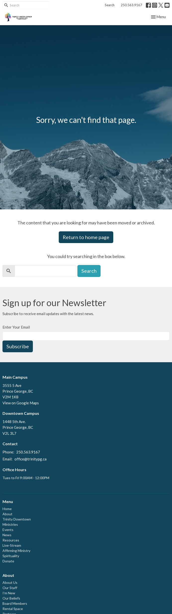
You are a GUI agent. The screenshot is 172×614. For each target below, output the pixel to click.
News (6, 535)
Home (7, 509)
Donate (8, 561)
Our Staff (9, 588)
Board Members (14, 603)
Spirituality (10, 556)
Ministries (10, 524)
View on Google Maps (20, 403)
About (7, 514)
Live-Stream (11, 545)
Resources (10, 540)
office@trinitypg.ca (30, 459)
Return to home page (86, 237)
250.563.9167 (131, 5)
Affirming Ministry (16, 550)
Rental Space (12, 609)
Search (110, 5)
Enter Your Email (16, 327)
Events (7, 529)
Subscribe (17, 346)
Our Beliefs (11, 598)
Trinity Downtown (16, 519)
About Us (9, 582)
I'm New (8, 593)
